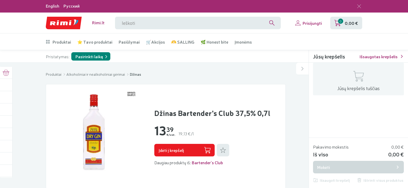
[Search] (272, 23)
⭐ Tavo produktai (94, 42)
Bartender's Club (207, 162)
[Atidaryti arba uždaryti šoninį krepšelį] (302, 68)
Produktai (58, 42)
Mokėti (358, 167)
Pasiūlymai (129, 42)
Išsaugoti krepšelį (332, 180)
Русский (71, 6)
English (52, 6)
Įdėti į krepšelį (184, 150)
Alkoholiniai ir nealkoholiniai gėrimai (96, 74)
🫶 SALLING (182, 42)
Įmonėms (243, 42)
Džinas (135, 74)
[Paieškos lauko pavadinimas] (198, 23)
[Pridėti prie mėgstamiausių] (223, 150)
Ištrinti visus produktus (380, 180)
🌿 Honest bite (214, 42)
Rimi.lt (98, 22)
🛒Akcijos (155, 42)
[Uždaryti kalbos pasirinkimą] (359, 6)
